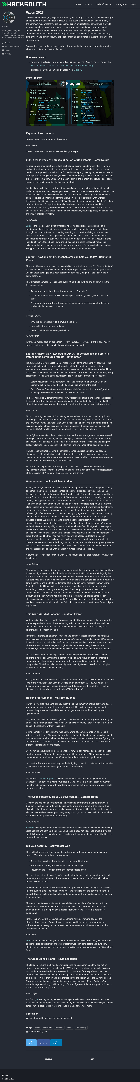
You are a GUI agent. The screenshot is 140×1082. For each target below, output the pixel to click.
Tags (133, 4)
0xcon (37, 1028)
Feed (5, 1073)
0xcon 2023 (35, 12)
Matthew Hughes (46, 778)
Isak (28, 940)
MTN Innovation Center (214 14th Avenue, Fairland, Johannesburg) (62, 65)
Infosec (69, 1028)
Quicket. (78, 70)
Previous (48, 1056)
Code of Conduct (104, 4)
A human (30, 827)
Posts (78, 4)
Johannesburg (81, 1028)
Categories (121, 4)
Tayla (35, 999)
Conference (59, 1028)
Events (88, 4)
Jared (28, 226)
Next (92, 1056)
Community (47, 1028)
